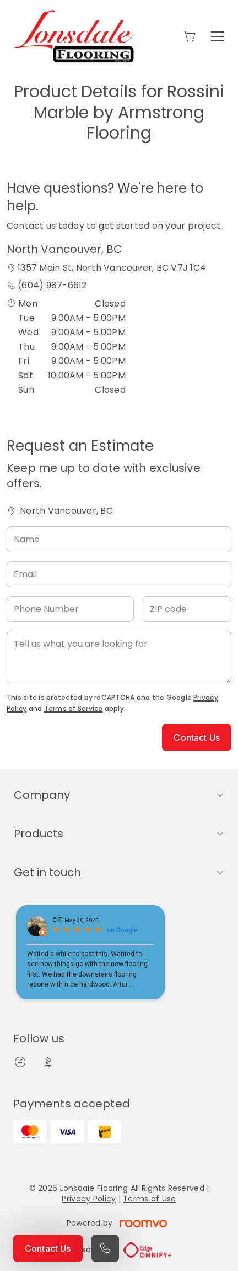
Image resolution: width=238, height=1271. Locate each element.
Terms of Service (73, 708)
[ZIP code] (187, 609)
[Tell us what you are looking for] (119, 657)
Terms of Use (149, 1198)
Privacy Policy (89, 1198)
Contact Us (48, 1248)
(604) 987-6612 (52, 285)
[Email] (119, 574)
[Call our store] (105, 1248)
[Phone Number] (70, 609)
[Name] (119, 539)
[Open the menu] (217, 36)
